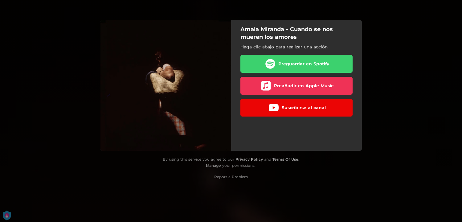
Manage (213, 165)
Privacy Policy (249, 159)
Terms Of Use (285, 159)
